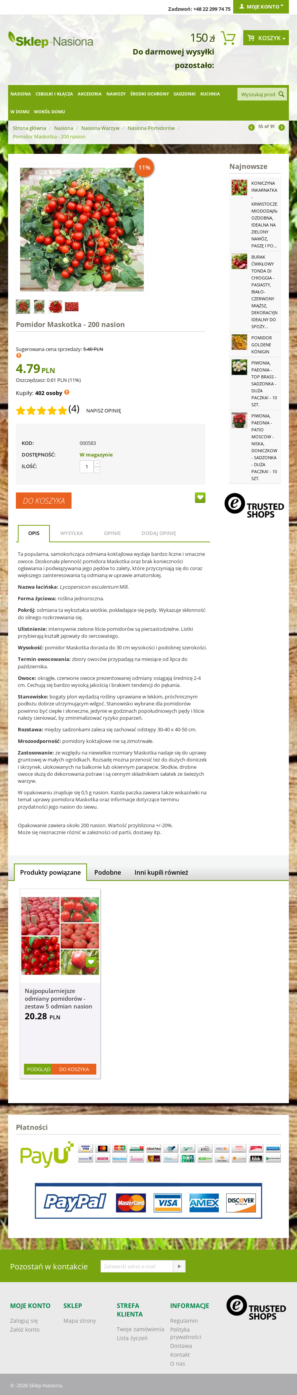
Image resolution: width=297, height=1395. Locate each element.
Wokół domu (49, 111)
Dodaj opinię (159, 533)
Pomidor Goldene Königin (261, 344)
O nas (177, 1363)
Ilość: (29, 466)
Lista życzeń (132, 1338)
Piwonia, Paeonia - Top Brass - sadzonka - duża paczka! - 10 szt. (264, 383)
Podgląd (38, 1069)
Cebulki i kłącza (54, 94)
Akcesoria (90, 94)
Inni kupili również (161, 872)
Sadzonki (185, 94)
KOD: (28, 442)
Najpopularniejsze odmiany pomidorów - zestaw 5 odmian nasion (58, 998)
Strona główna (29, 127)
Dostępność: (39, 454)
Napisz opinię (103, 410)
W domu (19, 111)
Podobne (107, 872)
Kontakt (180, 1354)
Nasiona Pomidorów (151, 127)
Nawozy (116, 94)
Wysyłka (71, 533)
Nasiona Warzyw (100, 127)
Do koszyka (44, 501)
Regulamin (184, 1320)
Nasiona (20, 94)
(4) (73, 408)
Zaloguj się (24, 1320)
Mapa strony (79, 1320)
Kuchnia (210, 94)
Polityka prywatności (185, 1333)
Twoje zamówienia (140, 1329)
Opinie (112, 533)
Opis (33, 533)
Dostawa (181, 1345)
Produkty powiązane (50, 872)
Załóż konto (24, 1329)
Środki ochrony (149, 94)
